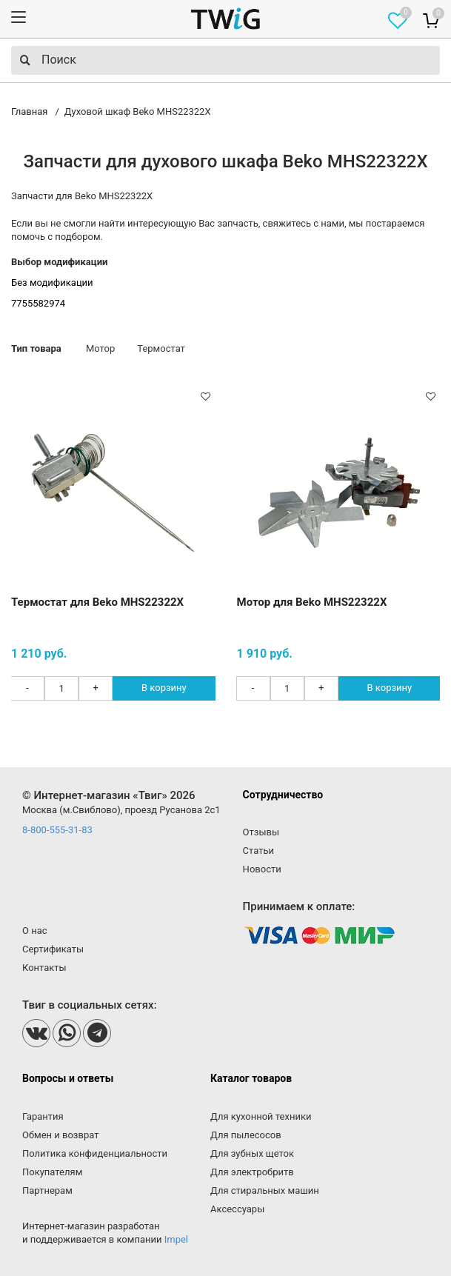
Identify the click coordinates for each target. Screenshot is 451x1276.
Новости (262, 869)
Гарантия (43, 1116)
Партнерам (47, 1190)
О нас (34, 930)
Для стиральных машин (264, 1190)
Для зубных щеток (252, 1153)
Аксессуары (237, 1209)
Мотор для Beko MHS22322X (312, 602)
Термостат (161, 348)
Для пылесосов (245, 1134)
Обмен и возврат (60, 1134)
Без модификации (52, 282)
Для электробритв (252, 1172)
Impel (176, 1239)
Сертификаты (53, 949)
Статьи (258, 850)
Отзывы (261, 832)
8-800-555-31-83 (57, 829)
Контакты (44, 967)
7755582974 (38, 303)
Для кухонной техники (260, 1116)
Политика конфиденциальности (94, 1153)
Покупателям (52, 1172)
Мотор (100, 348)
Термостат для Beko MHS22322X (97, 602)
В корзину (164, 687)
